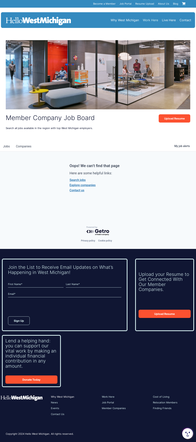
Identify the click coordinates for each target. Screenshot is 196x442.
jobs (6, 146)
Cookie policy (105, 240)
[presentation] (37, 307)
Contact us (76, 190)
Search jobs (77, 180)
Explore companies (82, 185)
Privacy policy (88, 240)
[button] (187, 433)
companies (23, 146)
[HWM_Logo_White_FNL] (38, 17)
